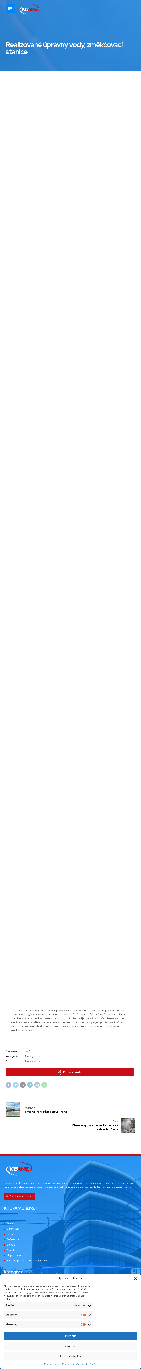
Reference (13, 1224)
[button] (135, 1279)
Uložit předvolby (70, 1356)
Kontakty (12, 1235)
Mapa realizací (15, 1240)
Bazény (11, 1272)
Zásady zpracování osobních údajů (78, 1364)
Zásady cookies (51, 1364)
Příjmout (70, 1336)
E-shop (11, 1229)
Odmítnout (70, 1346)
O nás (10, 1208)
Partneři (11, 1219)
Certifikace (13, 1213)
